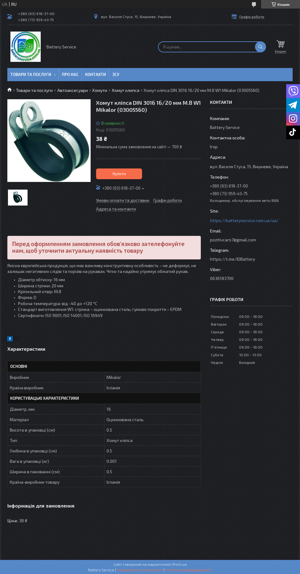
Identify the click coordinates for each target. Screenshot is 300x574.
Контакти (95, 74)
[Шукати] (260, 46)
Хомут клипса (125, 90)
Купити (119, 173)
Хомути (99, 90)
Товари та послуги (30, 74)
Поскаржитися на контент (140, 570)
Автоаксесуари (72, 90)
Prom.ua (180, 564)
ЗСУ (115, 74)
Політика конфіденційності (188, 570)
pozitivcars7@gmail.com (233, 239)
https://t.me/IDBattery (232, 259)
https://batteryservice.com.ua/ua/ (244, 220)
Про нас (70, 74)
